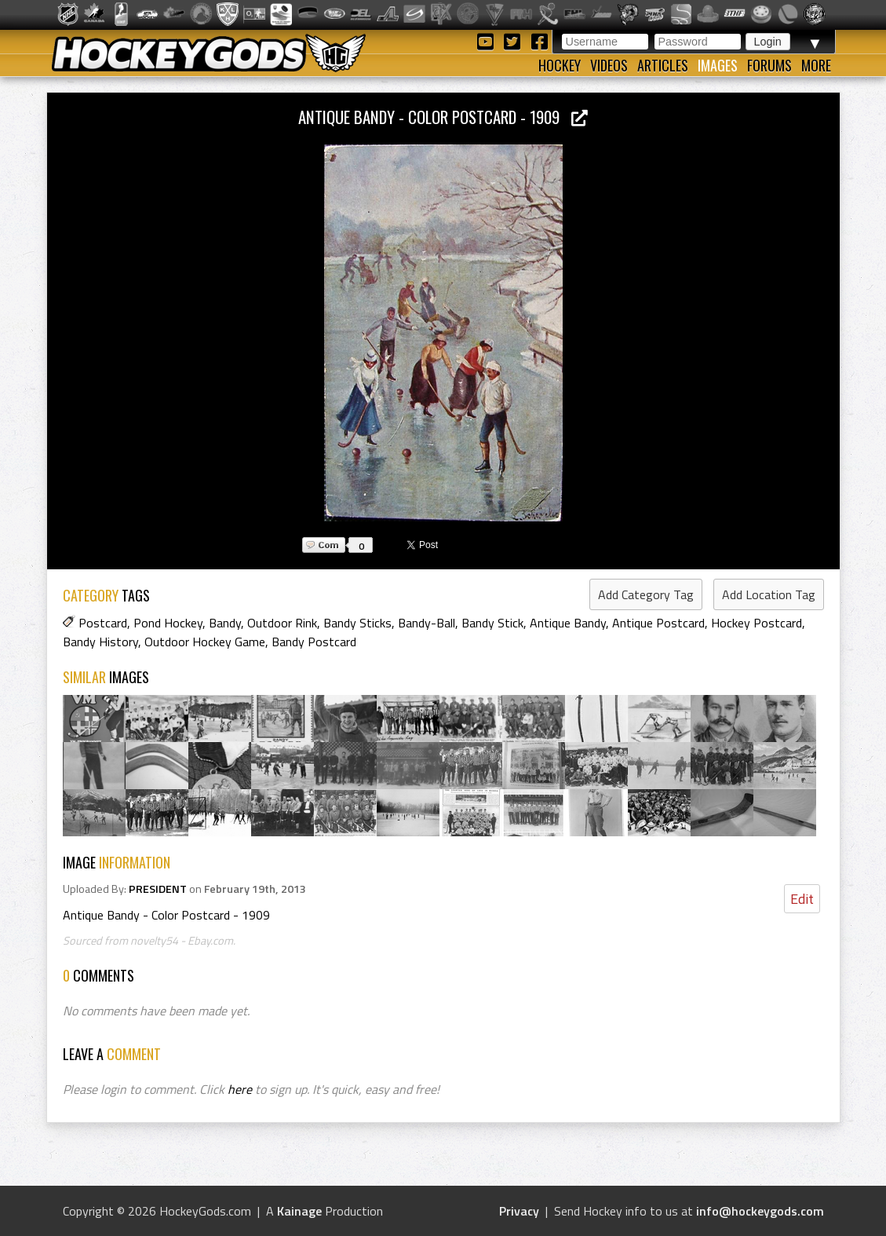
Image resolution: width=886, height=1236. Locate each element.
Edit (802, 898)
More (816, 65)
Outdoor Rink (282, 622)
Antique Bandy (568, 622)
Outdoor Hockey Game (204, 641)
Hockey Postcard (756, 622)
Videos (609, 65)
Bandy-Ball (426, 622)
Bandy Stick (492, 622)
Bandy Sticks (357, 622)
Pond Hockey (167, 622)
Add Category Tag (646, 594)
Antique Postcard (658, 622)
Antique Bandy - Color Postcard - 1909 (443, 116)
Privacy (519, 1210)
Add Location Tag (768, 594)
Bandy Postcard (314, 641)
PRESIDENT (158, 889)
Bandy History (100, 641)
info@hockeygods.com (760, 1210)
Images (718, 65)
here (240, 1089)
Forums (769, 65)
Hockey (559, 65)
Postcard (102, 622)
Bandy (225, 622)
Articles (662, 65)
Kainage (299, 1210)
